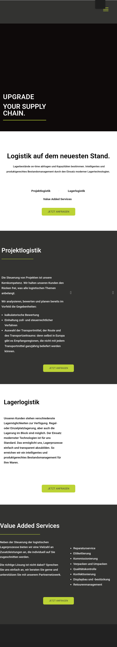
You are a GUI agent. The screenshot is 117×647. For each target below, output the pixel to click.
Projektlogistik (41, 191)
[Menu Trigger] (106, 9)
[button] (70, 293)
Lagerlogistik (76, 191)
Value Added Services (57, 199)
